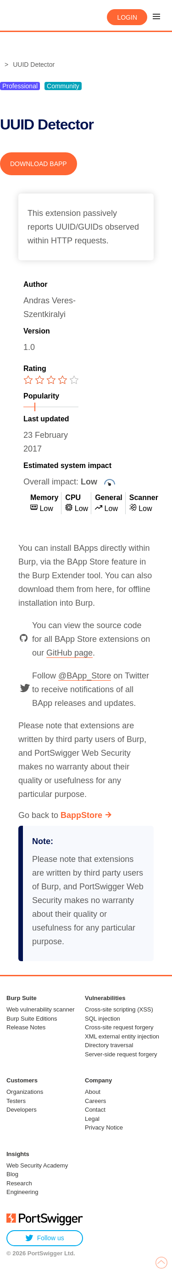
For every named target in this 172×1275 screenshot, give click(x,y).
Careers (95, 1100)
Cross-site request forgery (119, 1027)
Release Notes (25, 1027)
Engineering (22, 1192)
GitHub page (69, 652)
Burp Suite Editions (31, 1018)
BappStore (81, 815)
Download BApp (38, 163)
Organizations (24, 1091)
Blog (12, 1174)
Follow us (44, 1238)
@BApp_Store (84, 675)
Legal (92, 1118)
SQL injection (102, 1018)
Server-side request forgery (121, 1054)
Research (19, 1183)
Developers (21, 1109)
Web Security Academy (37, 1165)
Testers (16, 1100)
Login (127, 17)
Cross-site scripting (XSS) (119, 1009)
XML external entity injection (122, 1036)
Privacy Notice (104, 1127)
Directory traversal (109, 1045)
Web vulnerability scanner (40, 1009)
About (92, 1091)
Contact (95, 1109)
